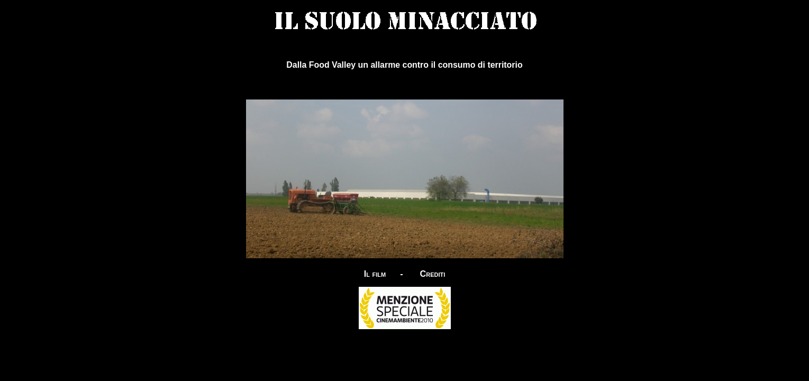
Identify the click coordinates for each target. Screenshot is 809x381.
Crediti (432, 273)
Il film (375, 273)
